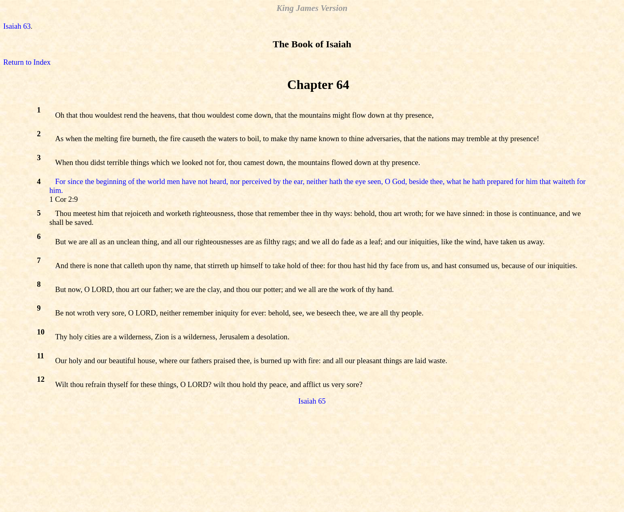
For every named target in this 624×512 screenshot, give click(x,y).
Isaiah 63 (17, 26)
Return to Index (27, 62)
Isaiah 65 (312, 401)
